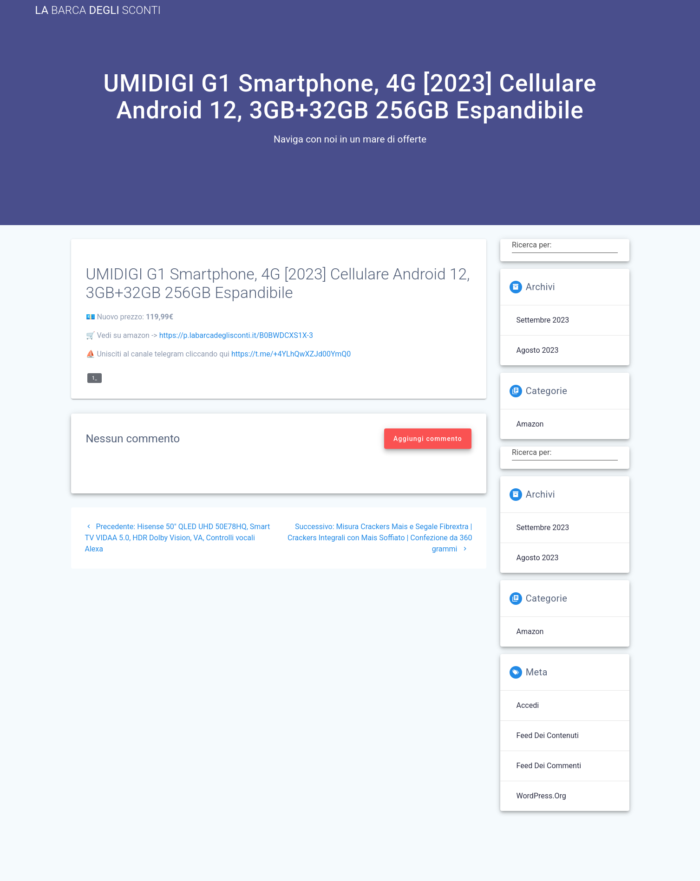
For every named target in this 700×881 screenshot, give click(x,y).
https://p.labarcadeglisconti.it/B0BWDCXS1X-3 (236, 335)
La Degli (98, 10)
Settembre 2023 (543, 320)
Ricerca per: (532, 245)
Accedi (528, 705)
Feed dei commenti (549, 765)
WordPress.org (541, 795)
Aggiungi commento (427, 438)
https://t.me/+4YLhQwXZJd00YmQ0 (291, 354)
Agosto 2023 (538, 350)
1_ (94, 378)
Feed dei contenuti (548, 735)
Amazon (530, 424)
